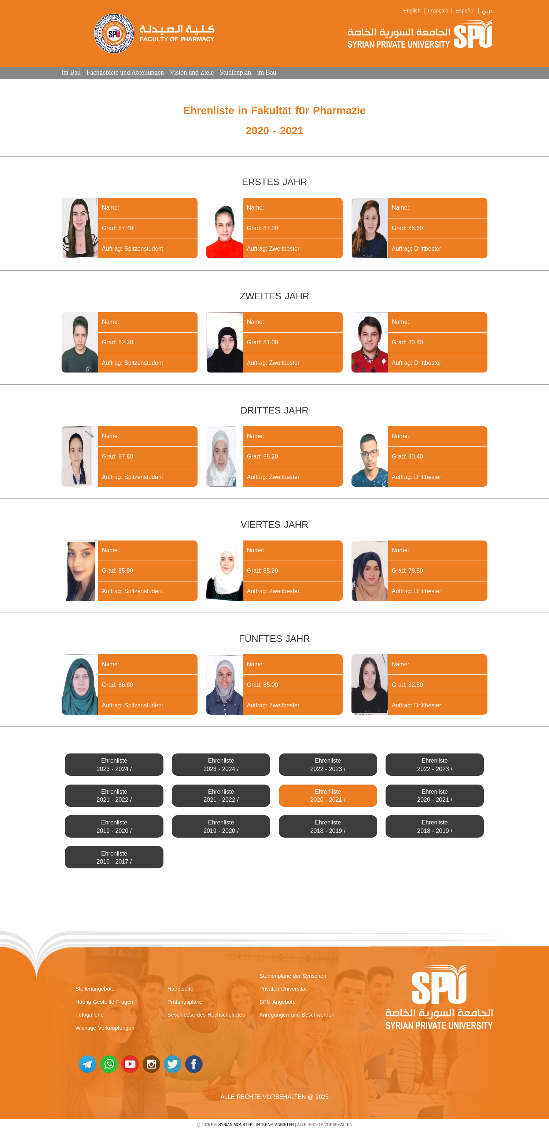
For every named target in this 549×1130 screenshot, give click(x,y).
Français (438, 11)
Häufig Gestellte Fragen (104, 1002)
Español (465, 11)
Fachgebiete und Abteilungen (125, 72)
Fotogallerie (89, 1015)
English (411, 11)
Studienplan (235, 72)
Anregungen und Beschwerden (297, 1015)
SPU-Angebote (277, 1002)
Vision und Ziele (192, 72)
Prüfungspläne (184, 1002)
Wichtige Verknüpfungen (105, 1028)
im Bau (71, 72)
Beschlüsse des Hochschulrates (206, 1015)
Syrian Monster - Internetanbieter (256, 1124)
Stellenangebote (95, 989)
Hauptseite (180, 989)
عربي (487, 11)
